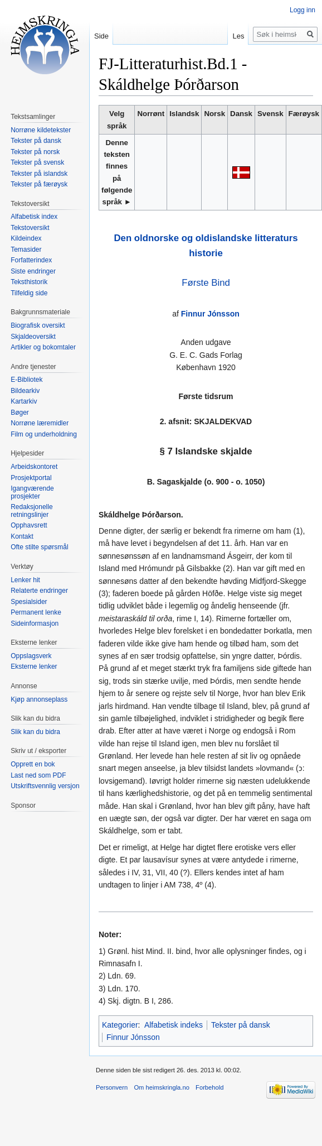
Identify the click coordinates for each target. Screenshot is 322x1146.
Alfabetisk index (34, 216)
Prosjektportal (31, 478)
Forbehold (209, 1087)
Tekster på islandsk (39, 174)
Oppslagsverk (31, 656)
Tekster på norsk (35, 152)
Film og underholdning (44, 434)
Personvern (112, 1087)
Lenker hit (25, 580)
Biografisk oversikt (38, 325)
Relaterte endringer (39, 590)
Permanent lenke (36, 612)
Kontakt (22, 536)
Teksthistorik (29, 282)
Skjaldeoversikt (33, 337)
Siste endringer (33, 271)
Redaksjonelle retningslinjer (31, 511)
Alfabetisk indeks (173, 1024)
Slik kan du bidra (35, 732)
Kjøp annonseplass (39, 699)
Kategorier (120, 1024)
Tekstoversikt (30, 228)
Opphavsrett (29, 525)
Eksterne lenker (34, 666)
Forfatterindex (31, 260)
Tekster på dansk (240, 1024)
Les (238, 36)
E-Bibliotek (26, 379)
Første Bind (206, 282)
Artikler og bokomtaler (43, 347)
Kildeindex (26, 238)
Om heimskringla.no (161, 1087)
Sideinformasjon (34, 623)
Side (101, 36)
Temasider (26, 249)
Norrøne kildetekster (41, 130)
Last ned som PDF (38, 775)
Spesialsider (29, 602)
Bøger (20, 412)
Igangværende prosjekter (32, 492)
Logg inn (302, 10)
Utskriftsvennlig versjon (45, 786)
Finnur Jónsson (210, 313)
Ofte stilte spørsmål (39, 547)
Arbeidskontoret (34, 467)
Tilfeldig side (29, 293)
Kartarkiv (24, 401)
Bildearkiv (25, 391)
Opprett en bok (33, 764)
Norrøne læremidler (40, 423)
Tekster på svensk (37, 162)
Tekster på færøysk (39, 184)
